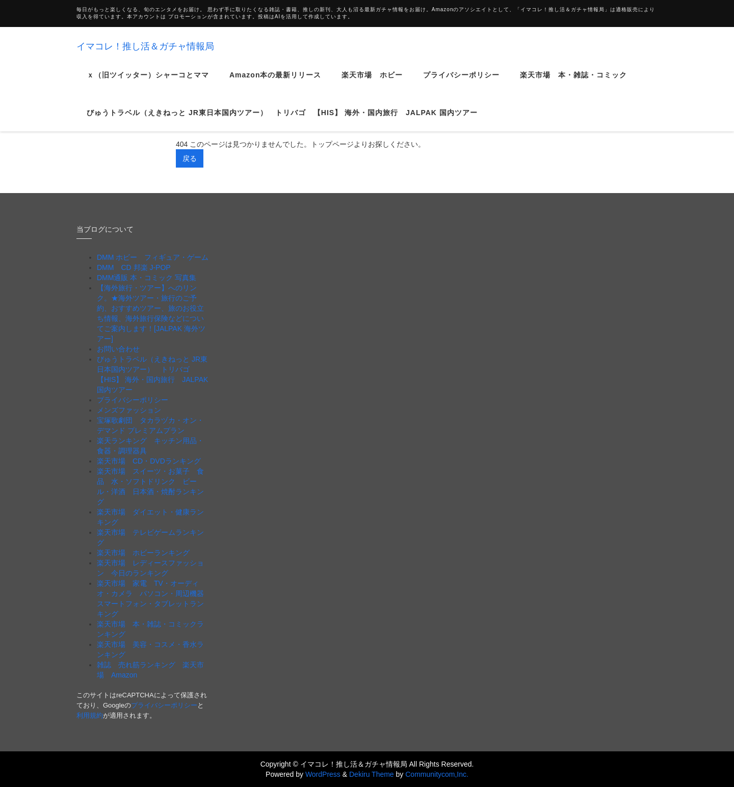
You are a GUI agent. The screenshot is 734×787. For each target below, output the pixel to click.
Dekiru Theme (371, 774)
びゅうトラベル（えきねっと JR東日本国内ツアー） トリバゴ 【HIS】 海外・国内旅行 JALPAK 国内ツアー (282, 121)
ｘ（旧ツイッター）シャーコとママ (148, 83)
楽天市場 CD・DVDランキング (149, 461)
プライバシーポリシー (461, 83)
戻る (189, 158)
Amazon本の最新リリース (275, 83)
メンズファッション (129, 410)
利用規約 (89, 715)
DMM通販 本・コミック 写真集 (146, 278)
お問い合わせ (118, 349)
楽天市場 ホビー (372, 83)
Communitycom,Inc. (436, 774)
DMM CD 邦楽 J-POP (134, 267)
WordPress (322, 774)
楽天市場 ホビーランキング (143, 553)
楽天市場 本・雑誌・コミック (573, 83)
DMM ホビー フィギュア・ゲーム (152, 257)
